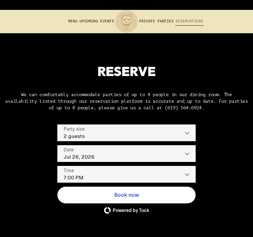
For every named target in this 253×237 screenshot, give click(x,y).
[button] (126, 195)
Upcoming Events (96, 21)
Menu (72, 21)
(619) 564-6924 (183, 107)
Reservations (189, 21)
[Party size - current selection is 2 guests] (126, 133)
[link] (126, 21)
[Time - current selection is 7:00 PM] (126, 174)
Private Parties (156, 21)
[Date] (126, 153)
